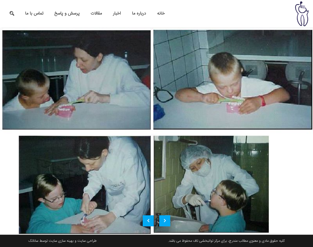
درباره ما (139, 13)
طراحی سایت (87, 241)
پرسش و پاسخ (67, 13)
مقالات (96, 13)
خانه (161, 13)
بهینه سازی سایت (61, 241)
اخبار (117, 13)
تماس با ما (34, 13)
